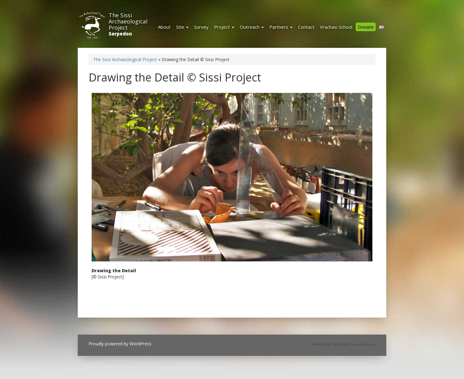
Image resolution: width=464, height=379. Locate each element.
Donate (366, 27)
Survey (201, 27)
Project (224, 27)
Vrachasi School (336, 27)
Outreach (252, 27)
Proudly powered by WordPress (120, 344)
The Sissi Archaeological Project (128, 21)
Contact (306, 27)
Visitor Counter (321, 344)
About (164, 27)
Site (182, 27)
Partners (280, 27)
